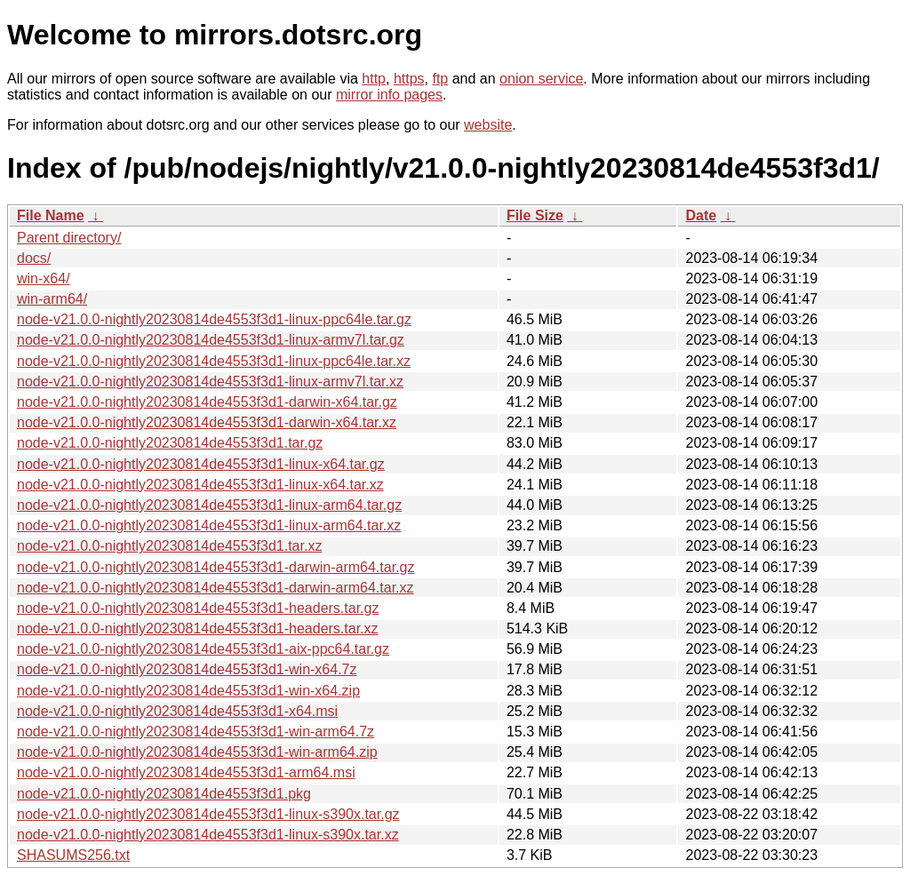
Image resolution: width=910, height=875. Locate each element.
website (488, 124)
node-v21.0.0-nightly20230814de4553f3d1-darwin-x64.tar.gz (207, 402)
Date (700, 215)
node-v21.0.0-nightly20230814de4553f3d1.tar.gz (170, 442)
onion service (541, 78)
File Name (50, 215)
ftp (440, 78)
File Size (535, 215)
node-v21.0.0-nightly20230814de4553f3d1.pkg (164, 793)
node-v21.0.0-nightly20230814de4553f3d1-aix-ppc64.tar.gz (203, 648)
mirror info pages (389, 94)
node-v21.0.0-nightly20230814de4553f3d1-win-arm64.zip (197, 752)
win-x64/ (43, 278)
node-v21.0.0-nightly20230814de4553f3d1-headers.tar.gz (198, 608)
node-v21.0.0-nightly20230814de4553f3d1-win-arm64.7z (195, 731)
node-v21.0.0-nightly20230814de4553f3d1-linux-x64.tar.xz (200, 484)
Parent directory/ (69, 237)
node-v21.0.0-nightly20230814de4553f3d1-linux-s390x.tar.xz (208, 834)
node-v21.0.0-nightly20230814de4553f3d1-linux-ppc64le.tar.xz (214, 361)
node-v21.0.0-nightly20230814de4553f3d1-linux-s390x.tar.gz (208, 814)
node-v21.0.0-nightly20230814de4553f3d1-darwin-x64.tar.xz (206, 422)
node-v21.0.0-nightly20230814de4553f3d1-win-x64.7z (187, 669)
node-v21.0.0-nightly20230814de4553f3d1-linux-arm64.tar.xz (209, 525)
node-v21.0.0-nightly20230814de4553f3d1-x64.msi (177, 711)
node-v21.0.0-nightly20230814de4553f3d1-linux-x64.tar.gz (201, 464)
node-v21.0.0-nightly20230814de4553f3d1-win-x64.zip (188, 690)
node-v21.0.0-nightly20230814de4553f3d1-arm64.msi (186, 772)
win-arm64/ (52, 298)
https (409, 78)
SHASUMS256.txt (73, 855)
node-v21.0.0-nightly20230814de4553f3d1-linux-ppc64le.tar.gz (214, 319)
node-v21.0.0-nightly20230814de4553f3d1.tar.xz (169, 545)
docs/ (34, 258)
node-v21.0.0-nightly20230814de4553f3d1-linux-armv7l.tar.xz (210, 381)
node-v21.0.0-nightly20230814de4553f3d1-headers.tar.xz (198, 628)
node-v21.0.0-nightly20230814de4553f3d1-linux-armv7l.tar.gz (210, 339)
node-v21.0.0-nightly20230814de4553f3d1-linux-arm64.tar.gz (209, 505)
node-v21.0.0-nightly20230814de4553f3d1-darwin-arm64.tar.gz (215, 567)
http (374, 78)
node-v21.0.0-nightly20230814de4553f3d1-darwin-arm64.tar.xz (215, 587)
